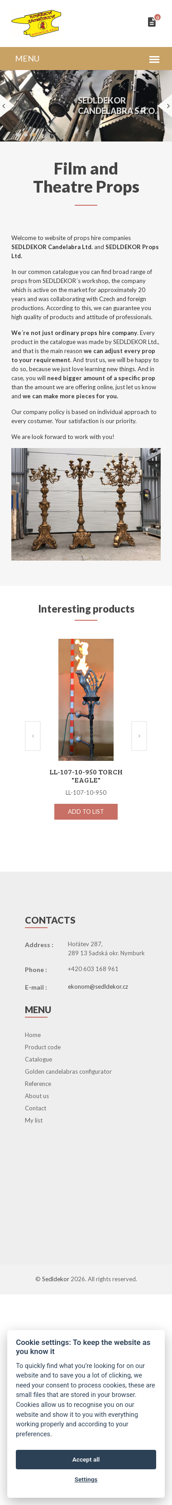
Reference (38, 1083)
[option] (86, 738)
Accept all (86, 1459)
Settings (86, 1479)
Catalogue (38, 1059)
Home (33, 1034)
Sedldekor (56, 1279)
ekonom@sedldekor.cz (98, 986)
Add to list (86, 811)
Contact (35, 1108)
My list (34, 1120)
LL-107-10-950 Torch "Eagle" (86, 775)
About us (37, 1095)
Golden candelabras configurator (68, 1071)
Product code (43, 1047)
